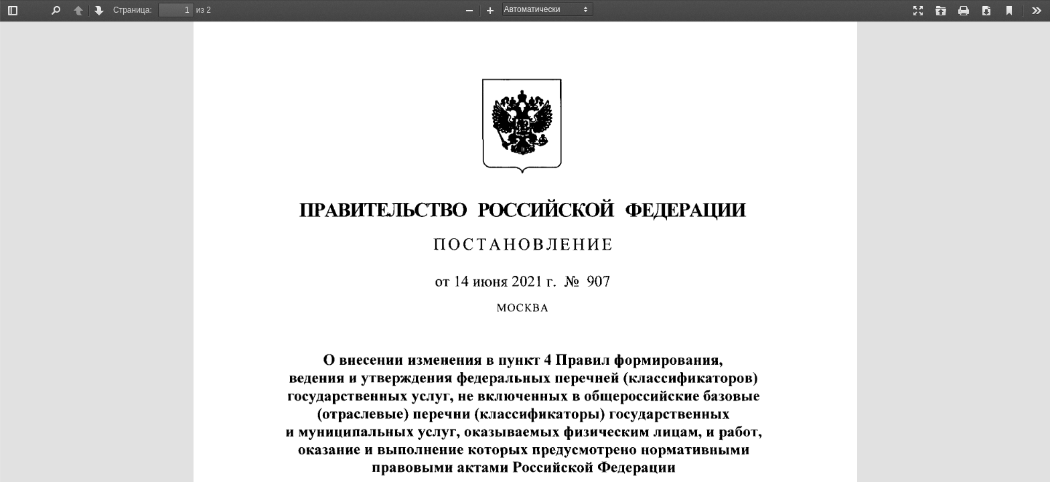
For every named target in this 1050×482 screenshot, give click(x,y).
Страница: (132, 10)
